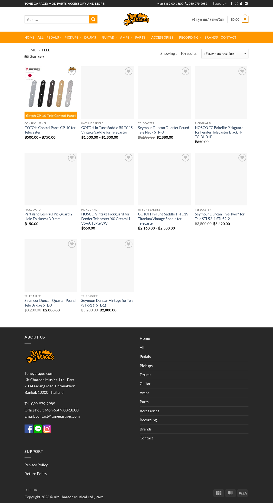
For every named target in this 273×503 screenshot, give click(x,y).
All (41, 37)
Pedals (54, 37)
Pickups (73, 37)
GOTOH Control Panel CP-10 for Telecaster (50, 130)
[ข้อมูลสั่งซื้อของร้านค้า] (224, 54)
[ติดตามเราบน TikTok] (241, 3)
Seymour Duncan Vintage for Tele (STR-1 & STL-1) (107, 302)
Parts (141, 37)
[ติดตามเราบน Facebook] (231, 3)
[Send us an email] (246, 3)
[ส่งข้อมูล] (93, 19)
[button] (208, 19)
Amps (126, 37)
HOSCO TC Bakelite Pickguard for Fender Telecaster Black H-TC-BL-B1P (219, 132)
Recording (190, 37)
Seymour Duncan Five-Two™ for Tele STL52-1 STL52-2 (220, 216)
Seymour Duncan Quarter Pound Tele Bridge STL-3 (50, 302)
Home (30, 37)
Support (220, 3)
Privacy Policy (36, 464)
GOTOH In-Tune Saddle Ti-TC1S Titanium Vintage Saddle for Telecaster (163, 218)
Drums (91, 37)
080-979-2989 (196, 3)
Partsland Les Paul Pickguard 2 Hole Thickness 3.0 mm (49, 216)
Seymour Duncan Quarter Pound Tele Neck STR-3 (163, 130)
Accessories (163, 37)
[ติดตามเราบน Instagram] (236, 3)
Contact (228, 37)
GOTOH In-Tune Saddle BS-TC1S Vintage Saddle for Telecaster (107, 130)
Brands (211, 37)
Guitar (109, 37)
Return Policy (36, 473)
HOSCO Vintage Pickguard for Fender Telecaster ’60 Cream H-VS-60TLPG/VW (106, 218)
